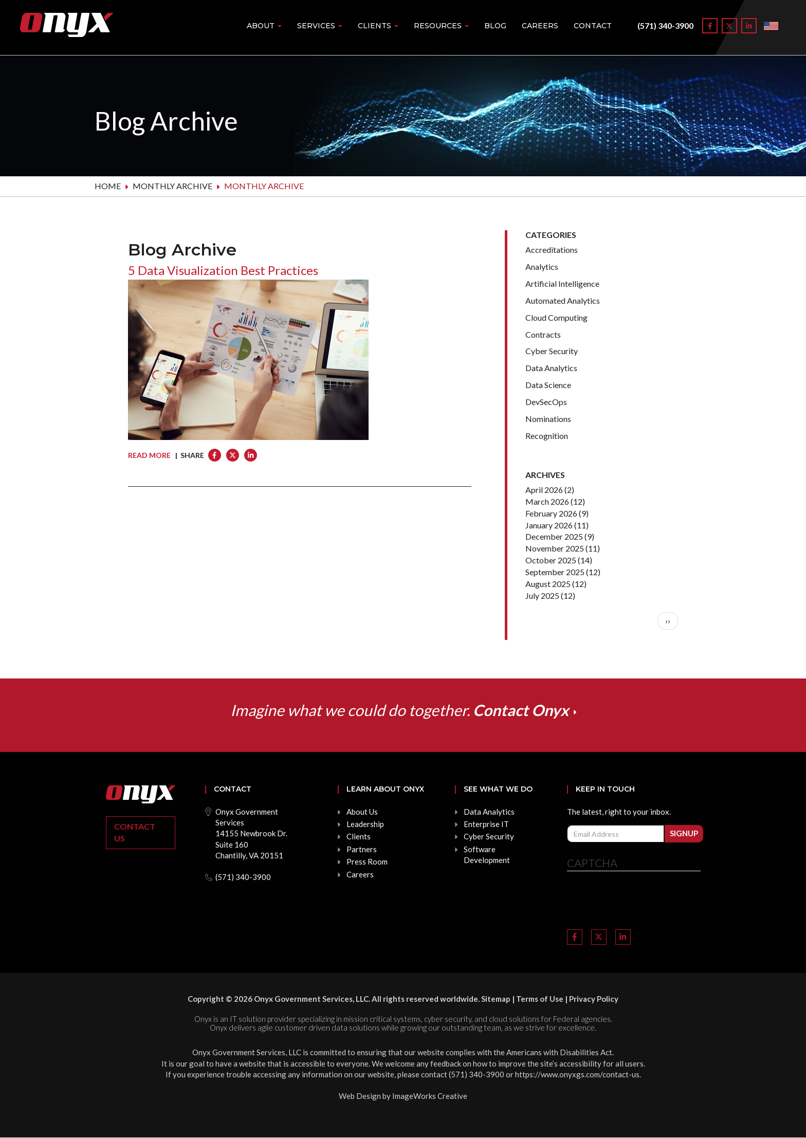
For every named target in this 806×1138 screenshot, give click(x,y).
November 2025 (554, 548)
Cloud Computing (556, 317)
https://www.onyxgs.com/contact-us (577, 1074)
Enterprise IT (486, 824)
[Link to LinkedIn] (749, 25)
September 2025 (554, 572)
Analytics (541, 266)
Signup (684, 833)
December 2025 (554, 536)
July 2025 (542, 595)
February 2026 (551, 513)
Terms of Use (539, 998)
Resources (441, 25)
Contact (593, 25)
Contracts (543, 334)
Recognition (546, 435)
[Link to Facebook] (710, 25)
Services (319, 25)
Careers (540, 25)
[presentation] (645, 902)
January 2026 (549, 525)
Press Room (367, 861)
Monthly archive (172, 186)
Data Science (548, 385)
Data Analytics (551, 368)
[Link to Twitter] (729, 25)
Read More (149, 455)
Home (108, 186)
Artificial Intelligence (562, 283)
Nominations (548, 419)
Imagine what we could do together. (399, 710)
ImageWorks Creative (429, 1095)
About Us (362, 811)
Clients (378, 25)
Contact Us (134, 832)
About (264, 25)
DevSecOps (546, 402)
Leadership (365, 824)
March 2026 (547, 501)
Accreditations (551, 249)
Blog (495, 25)
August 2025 (548, 584)
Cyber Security (551, 351)
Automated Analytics (562, 300)
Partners (361, 849)
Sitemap (495, 998)
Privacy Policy (593, 998)
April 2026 (544, 489)
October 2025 (550, 560)
